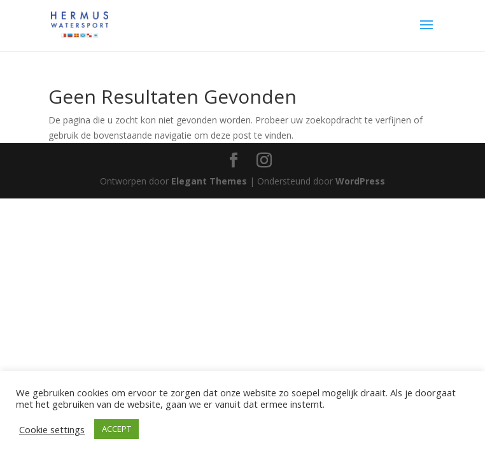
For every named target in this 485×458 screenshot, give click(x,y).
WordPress (360, 181)
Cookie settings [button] (52, 429)
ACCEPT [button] (116, 428)
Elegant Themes (209, 181)
